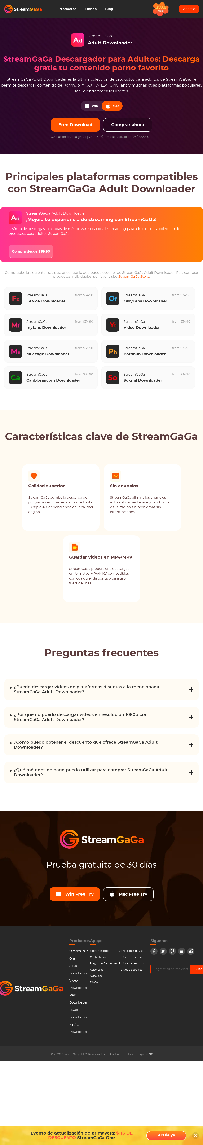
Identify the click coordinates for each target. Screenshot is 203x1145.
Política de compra (130, 957)
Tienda (91, 9)
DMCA (94, 982)
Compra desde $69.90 (31, 251)
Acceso (189, 9)
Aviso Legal (97, 970)
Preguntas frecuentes (103, 963)
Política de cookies (130, 970)
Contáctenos (98, 957)
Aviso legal (96, 976)
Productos (67, 9)
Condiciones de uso (131, 951)
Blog (109, 9)
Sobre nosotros (99, 951)
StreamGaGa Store (133, 276)
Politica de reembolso (132, 963)
